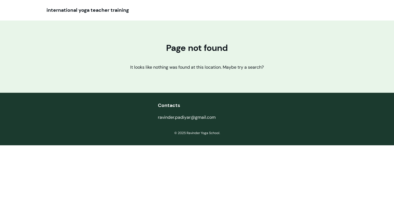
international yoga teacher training (88, 10)
